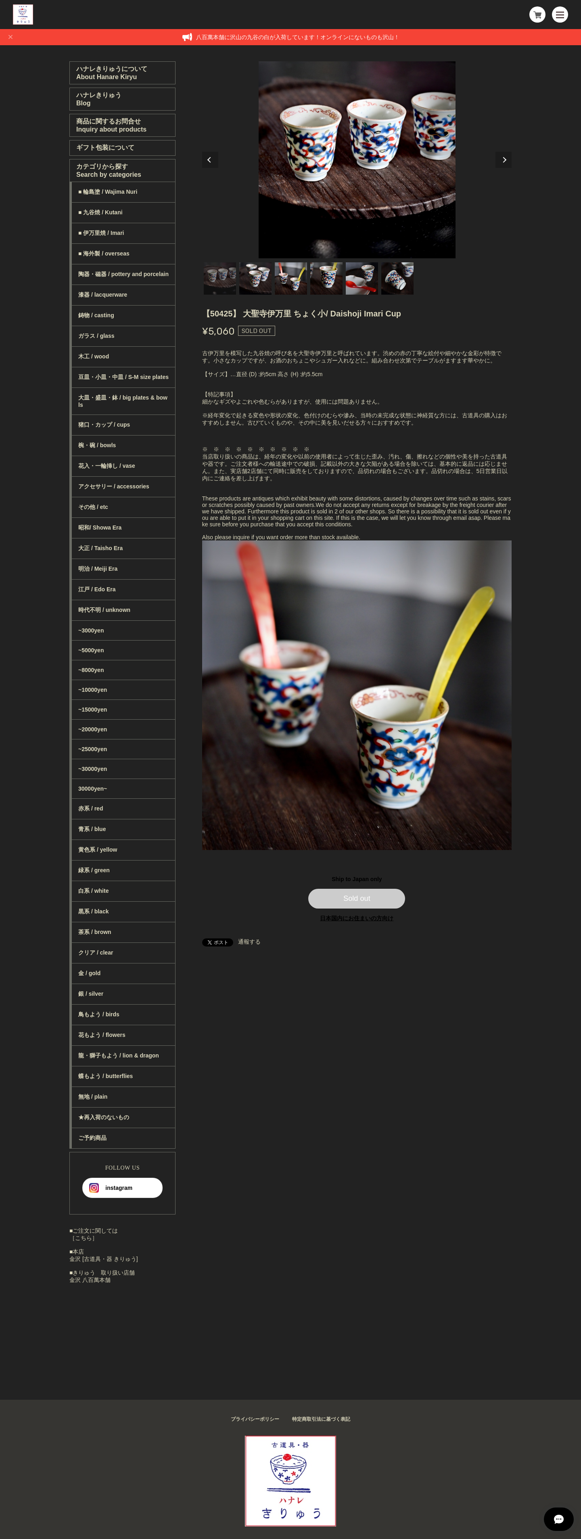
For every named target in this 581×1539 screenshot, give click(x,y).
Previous (210, 160)
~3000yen (91, 630)
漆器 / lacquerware (102, 294)
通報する (249, 941)
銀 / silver (90, 993)
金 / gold (89, 973)
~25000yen (92, 749)
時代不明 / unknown (104, 610)
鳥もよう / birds (98, 1014)
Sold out (356, 898)
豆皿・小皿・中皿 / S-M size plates (123, 377)
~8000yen (91, 670)
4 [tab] (326, 278)
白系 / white (93, 891)
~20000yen (92, 729)
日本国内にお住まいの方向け (356, 918)
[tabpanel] (357, 159)
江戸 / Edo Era (97, 589)
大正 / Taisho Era (100, 548)
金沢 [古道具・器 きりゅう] (103, 1259)
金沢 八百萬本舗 (90, 1280)
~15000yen (92, 709)
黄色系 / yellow (97, 849)
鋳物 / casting (96, 315)
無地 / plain (92, 1096)
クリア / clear (95, 952)
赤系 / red (90, 808)
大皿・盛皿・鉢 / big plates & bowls (122, 401)
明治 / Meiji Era (97, 568)
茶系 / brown (94, 932)
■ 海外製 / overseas (104, 253)
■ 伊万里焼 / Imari (101, 233)
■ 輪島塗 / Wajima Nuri (107, 191)
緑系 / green (94, 870)
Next (503, 160)
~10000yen (92, 690)
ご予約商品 (92, 1138)
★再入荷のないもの (103, 1117)
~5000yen (91, 650)
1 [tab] (220, 278)
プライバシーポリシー (255, 1419)
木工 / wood (93, 356)
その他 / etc (93, 507)
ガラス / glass (96, 336)
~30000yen (92, 769)
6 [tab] (397, 278)
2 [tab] (255, 278)
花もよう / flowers (101, 1035)
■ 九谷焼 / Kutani (100, 212)
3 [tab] (291, 278)
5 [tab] (362, 278)
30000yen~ (92, 788)
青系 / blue (92, 829)
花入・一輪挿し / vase (106, 466)
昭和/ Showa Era (99, 527)
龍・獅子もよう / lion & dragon (118, 1055)
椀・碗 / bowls (97, 445)
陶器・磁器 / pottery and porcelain (123, 274)
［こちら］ (83, 1238)
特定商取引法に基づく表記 (321, 1419)
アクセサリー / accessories (113, 486)
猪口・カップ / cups (104, 424)
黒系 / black (93, 911)
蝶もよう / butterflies (105, 1076)
